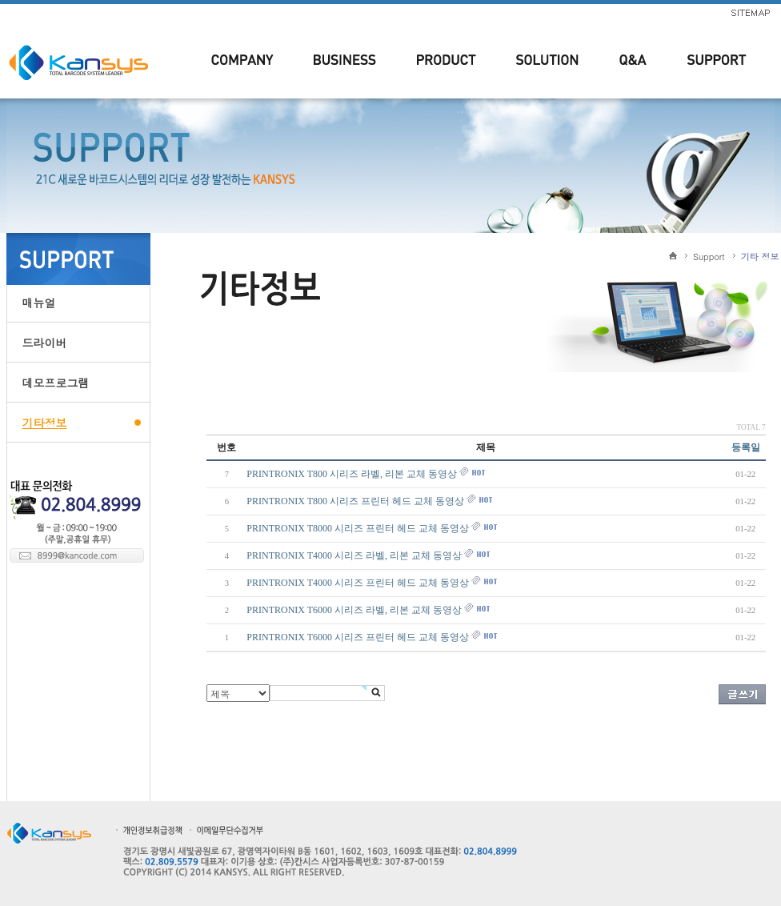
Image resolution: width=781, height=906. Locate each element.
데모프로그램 (56, 383)
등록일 (745, 447)
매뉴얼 (39, 303)
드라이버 (44, 343)
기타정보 (44, 423)
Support (709, 257)
